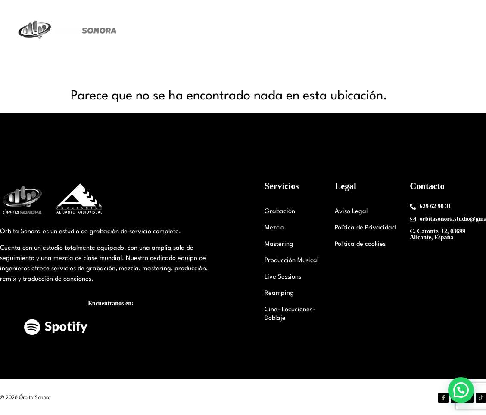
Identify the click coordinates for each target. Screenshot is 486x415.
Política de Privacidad (365, 228)
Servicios (298, 30)
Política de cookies (360, 244)
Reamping (279, 293)
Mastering (279, 244)
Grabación (280, 211)
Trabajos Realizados (360, 30)
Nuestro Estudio (210, 30)
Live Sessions (283, 277)
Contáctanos (422, 30)
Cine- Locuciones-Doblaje (290, 314)
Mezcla (274, 228)
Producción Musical (291, 260)
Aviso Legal (351, 211)
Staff (261, 30)
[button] (461, 390)
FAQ (460, 30)
